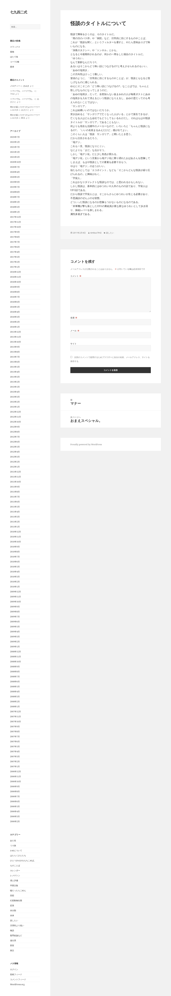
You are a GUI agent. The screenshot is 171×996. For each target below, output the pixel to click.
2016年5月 (15, 306)
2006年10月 (15, 781)
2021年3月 (15, 157)
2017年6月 (15, 247)
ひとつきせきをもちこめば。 (23, 860)
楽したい (14, 920)
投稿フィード (16, 974)
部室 (12, 945)
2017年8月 (15, 237)
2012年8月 (15, 431)
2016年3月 (15, 316)
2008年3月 (15, 696)
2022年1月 (15, 142)
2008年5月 (15, 686)
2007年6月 (15, 741)
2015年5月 (15, 366)
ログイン (14, 969)
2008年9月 (15, 666)
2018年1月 (15, 212)
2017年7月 (15, 242)
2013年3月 (15, 396)
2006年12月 (15, 771)
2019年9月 (15, 182)
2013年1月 (15, 406)
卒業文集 (14, 885)
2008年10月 (15, 661)
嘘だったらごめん (18, 890)
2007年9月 (15, 726)
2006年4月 (15, 811)
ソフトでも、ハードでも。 (22, 90)
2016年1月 (15, 326)
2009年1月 (15, 646)
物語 (12, 930)
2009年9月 (15, 606)
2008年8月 (15, 671)
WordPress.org (17, 984)
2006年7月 (15, 796)
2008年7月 (15, 676)
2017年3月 (15, 256)
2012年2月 (15, 461)
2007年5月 (15, 746)
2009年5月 (15, 626)
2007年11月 (15, 716)
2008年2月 (15, 701)
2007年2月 (15, 761)
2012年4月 (15, 451)
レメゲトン (15, 875)
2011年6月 (15, 501)
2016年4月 (15, 311)
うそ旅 (13, 845)
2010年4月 (15, 571)
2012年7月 (15, 436)
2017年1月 (15, 266)
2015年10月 (15, 341)
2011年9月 (15, 486)
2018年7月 (15, 197)
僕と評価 (14, 880)
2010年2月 (15, 581)
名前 (73, 317)
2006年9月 (15, 786)
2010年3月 (15, 576)
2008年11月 (15, 656)
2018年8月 (15, 192)
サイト (73, 343)
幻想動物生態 (16, 900)
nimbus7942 (95, 232)
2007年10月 (15, 721)
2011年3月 (15, 516)
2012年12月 (15, 411)
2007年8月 (15, 731)
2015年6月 (15, 361)
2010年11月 (15, 536)
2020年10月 (15, 162)
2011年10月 (15, 481)
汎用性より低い (17, 925)
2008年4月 (15, 691)
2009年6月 (15, 621)
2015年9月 (15, 346)
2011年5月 (15, 506)
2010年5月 (15, 566)
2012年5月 (15, 446)
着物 (12, 51)
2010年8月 (15, 551)
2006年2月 (15, 821)
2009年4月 (15, 631)
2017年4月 (15, 251)
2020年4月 (15, 172)
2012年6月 (15, 441)
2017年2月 (15, 261)
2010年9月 (15, 546)
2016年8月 (15, 291)
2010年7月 (15, 556)
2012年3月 (15, 456)
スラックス (15, 46)
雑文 (12, 950)
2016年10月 (15, 281)
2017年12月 (15, 217)
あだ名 (13, 840)
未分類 (13, 910)
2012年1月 (15, 466)
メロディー (15, 85)
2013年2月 (15, 401)
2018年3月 (15, 207)
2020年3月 (15, 177)
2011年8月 (15, 491)
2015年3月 (15, 376)
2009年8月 (15, 611)
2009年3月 (15, 636)
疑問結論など (16, 935)
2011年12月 (15, 471)
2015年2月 (15, 381)
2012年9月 (15, 426)
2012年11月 (15, 416)
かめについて (16, 850)
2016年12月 (15, 271)
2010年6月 (15, 561)
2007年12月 (15, 711)
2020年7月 (15, 167)
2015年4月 (15, 371)
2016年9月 (15, 286)
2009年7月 (15, 616)
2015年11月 (15, 336)
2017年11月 (15, 222)
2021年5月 (15, 152)
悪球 (12, 66)
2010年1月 (15, 586)
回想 (12, 895)
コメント (75, 276)
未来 (12, 915)
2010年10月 (15, 541)
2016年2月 (15, 321)
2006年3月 (15, 816)
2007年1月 (15, 766)
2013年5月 (15, 386)
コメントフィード (18, 979)
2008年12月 (15, 651)
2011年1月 (15, 526)
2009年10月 (15, 601)
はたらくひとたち (18, 855)
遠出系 (13, 940)
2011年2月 (15, 521)
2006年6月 (15, 801)
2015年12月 (15, 331)
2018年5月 (15, 202)
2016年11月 (15, 276)
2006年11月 (15, 776)
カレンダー (15, 870)
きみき (26, 85)
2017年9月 (15, 232)
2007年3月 (15, 756)
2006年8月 (15, 791)
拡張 (12, 905)
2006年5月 (15, 806)
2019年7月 (15, 187)
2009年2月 (15, 641)
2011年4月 (15, 511)
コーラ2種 (14, 61)
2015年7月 (15, 356)
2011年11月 (15, 476)
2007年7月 (15, 736)
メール (74, 330)
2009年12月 (15, 591)
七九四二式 (18, 12)
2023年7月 (15, 137)
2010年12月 (15, 531)
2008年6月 (15, 681)
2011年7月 (15, 496)
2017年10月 (15, 227)
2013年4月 (15, 391)
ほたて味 (14, 56)
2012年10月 (15, 421)
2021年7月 (15, 147)
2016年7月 (15, 296)
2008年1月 (15, 706)
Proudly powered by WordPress (86, 444)
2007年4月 (15, 751)
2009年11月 (15, 596)
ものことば (15, 865)
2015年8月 (15, 351)
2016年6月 (15, 301)
